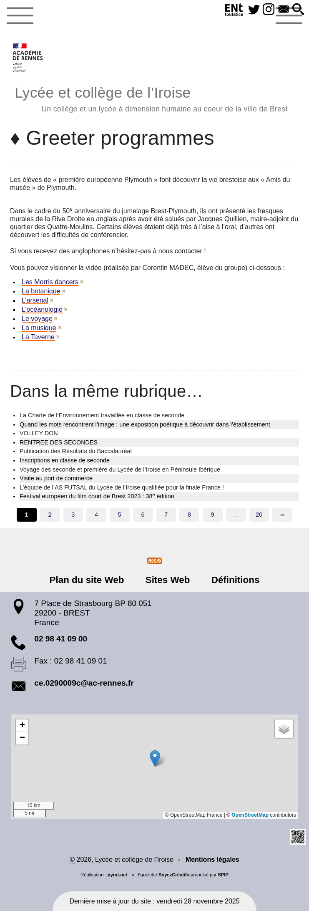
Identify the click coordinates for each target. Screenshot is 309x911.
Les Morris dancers (50, 281)
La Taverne (38, 337)
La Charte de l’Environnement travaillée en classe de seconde (102, 415)
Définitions (235, 580)
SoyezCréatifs (173, 874)
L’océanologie (42, 309)
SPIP (223, 874)
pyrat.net (117, 874)
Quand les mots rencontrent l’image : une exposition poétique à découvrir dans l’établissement (145, 424)
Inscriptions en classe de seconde (65, 460)
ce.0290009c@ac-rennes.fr (83, 683)
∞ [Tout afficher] (282, 514)
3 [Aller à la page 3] (73, 514)
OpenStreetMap (250, 815)
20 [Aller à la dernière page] (259, 514)
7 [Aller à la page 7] (166, 514)
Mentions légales (212, 859)
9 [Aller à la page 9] (212, 514)
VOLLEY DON (39, 433)
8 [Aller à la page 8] (189, 514)
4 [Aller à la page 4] (96, 514)
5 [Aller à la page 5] (119, 514)
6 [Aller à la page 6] (143, 514)
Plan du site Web (87, 580)
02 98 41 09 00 (60, 638)
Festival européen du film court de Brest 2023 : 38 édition (97, 496)
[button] (298, 10)
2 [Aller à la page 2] (50, 514)
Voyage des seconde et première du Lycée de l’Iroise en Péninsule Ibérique (120, 469)
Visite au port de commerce (56, 478)
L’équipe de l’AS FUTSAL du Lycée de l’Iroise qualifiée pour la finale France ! (122, 487)
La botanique (41, 291)
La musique (39, 327)
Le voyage (37, 318)
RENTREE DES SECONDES (59, 442)
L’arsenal (35, 300)
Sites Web (168, 580)
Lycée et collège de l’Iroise (151, 97)
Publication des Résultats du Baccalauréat (76, 451)
